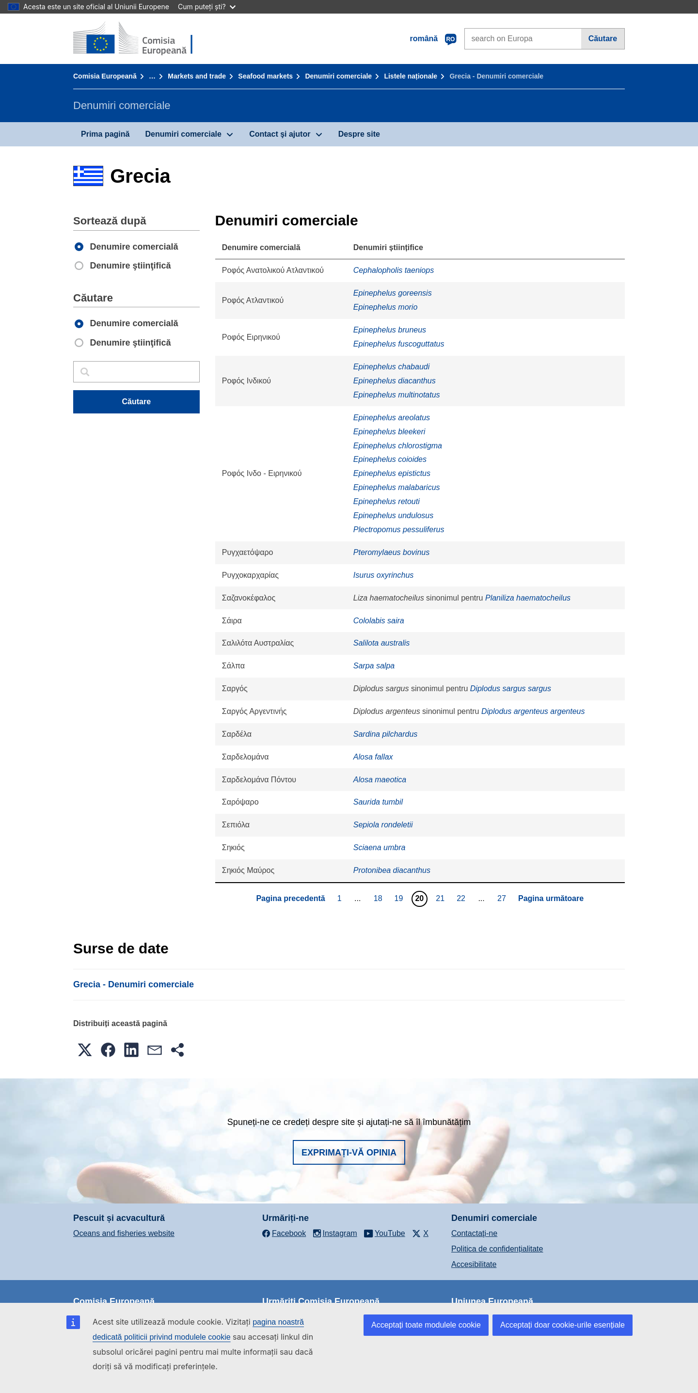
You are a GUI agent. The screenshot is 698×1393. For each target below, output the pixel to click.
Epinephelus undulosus (393, 515)
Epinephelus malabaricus (396, 487)
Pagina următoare (551, 898)
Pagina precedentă (290, 898)
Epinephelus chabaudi (391, 367)
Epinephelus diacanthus (394, 381)
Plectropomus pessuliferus (398, 529)
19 (400, 898)
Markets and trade (197, 76)
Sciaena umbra (379, 847)
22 (462, 898)
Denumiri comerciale (338, 76)
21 (441, 898)
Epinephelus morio (385, 307)
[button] (85, 1050)
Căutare (603, 38)
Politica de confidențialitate (497, 1249)
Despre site (359, 134)
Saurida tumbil (378, 802)
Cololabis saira (378, 621)
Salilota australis (381, 643)
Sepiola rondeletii (383, 825)
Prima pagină (105, 134)
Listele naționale (410, 76)
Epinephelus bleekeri (389, 431)
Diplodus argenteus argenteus (533, 711)
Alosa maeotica (379, 780)
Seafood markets (265, 76)
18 (379, 898)
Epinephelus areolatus (391, 417)
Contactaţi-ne (474, 1233)
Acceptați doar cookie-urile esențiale (562, 1325)
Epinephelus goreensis (392, 293)
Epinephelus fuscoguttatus (398, 344)
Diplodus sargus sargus (510, 688)
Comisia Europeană (105, 76)
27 (502, 898)
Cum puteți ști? (207, 6)
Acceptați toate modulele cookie (426, 1325)
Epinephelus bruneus (389, 330)
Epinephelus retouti (386, 501)
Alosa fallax (373, 757)
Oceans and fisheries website (123, 1233)
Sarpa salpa (374, 666)
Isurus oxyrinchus (383, 575)
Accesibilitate (473, 1264)
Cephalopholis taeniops (393, 270)
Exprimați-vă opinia (349, 1152)
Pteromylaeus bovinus (391, 552)
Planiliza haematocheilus (528, 598)
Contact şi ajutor (279, 134)
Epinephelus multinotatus (396, 395)
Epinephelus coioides (390, 459)
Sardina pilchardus (385, 734)
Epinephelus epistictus (391, 473)
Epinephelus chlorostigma (397, 446)
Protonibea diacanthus (391, 870)
